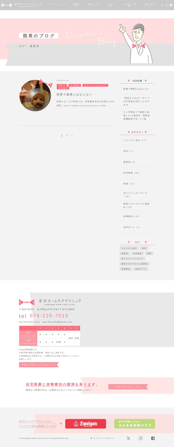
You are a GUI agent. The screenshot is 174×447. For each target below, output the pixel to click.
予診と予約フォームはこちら (39, 365)
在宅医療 (137, 253)
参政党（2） (130, 162)
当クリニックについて (132, 259)
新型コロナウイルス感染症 (135, 264)
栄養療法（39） (131, 216)
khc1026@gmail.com (60, 322)
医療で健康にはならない (136, 89)
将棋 (149, 253)
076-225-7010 (52, 316)
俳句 (144, 248)
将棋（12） (129, 184)
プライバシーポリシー (102, 438)
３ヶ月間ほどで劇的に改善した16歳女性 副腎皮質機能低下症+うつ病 (136, 115)
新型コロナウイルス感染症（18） (136, 205)
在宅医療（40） (131, 173)
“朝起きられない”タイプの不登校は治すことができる (136, 101)
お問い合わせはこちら (127, 387)
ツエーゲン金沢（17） (135, 140)
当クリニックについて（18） (135, 194)
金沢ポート (140, 269)
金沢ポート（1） (132, 227)
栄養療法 (126, 269)
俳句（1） (128, 151)
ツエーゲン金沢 (129, 248)
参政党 (125, 253)
